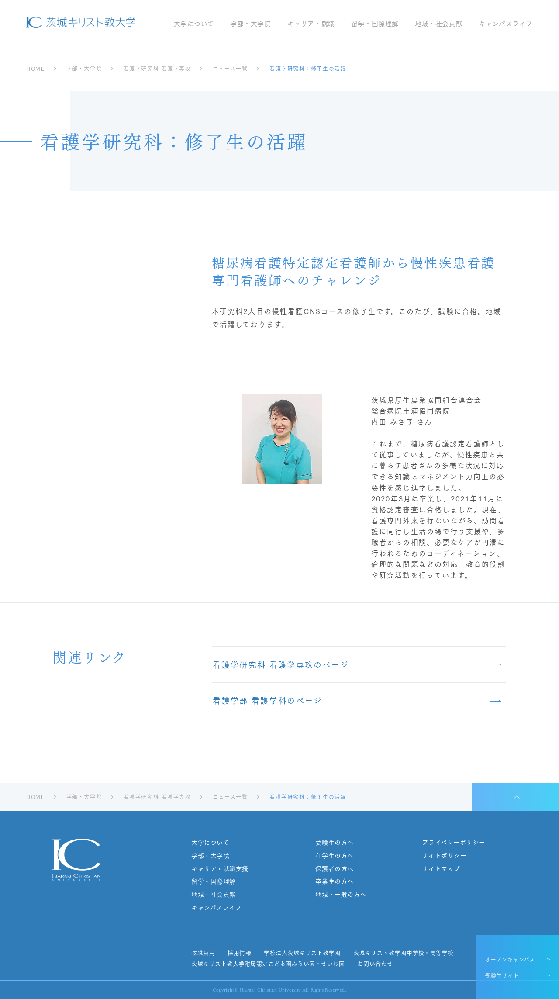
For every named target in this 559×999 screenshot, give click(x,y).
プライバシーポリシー (453, 842)
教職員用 (203, 952)
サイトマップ (441, 868)
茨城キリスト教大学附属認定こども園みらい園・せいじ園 (268, 963)
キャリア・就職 (311, 24)
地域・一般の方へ (340, 894)
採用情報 (239, 952)
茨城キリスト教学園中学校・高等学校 (403, 952)
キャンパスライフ (506, 24)
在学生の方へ (334, 855)
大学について (193, 24)
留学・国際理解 (375, 24)
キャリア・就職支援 (219, 868)
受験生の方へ (334, 842)
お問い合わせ (375, 963)
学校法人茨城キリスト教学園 (302, 952)
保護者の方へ (334, 868)
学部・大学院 (250, 24)
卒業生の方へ (334, 881)
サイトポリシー (444, 855)
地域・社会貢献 (438, 24)
